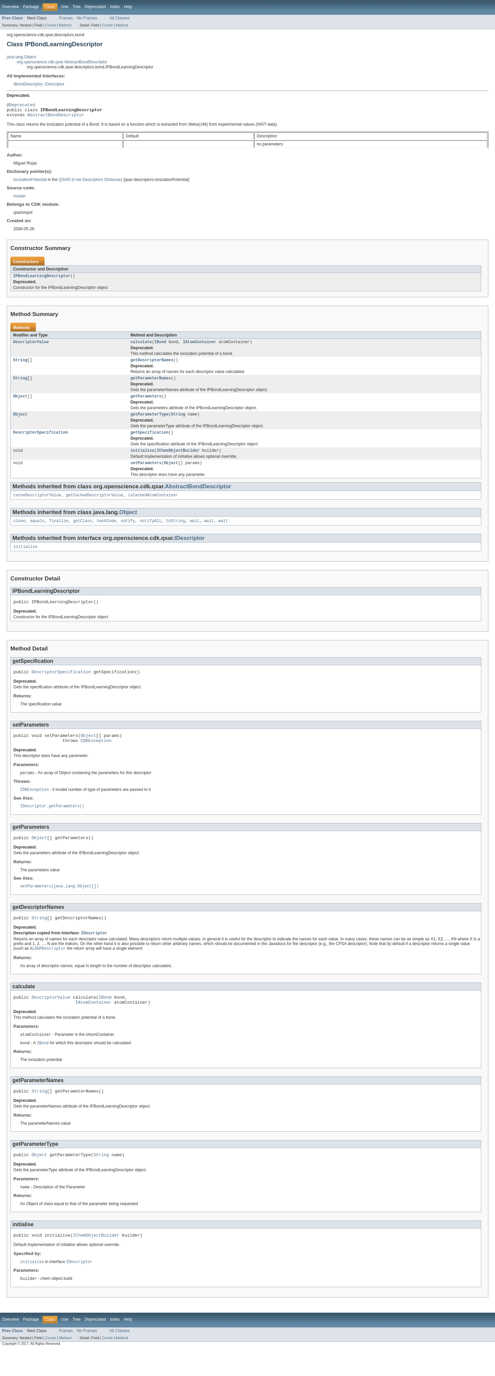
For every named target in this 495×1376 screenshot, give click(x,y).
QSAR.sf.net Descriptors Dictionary (90, 182)
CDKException (95, 755)
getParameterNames (150, 383)
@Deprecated (21, 106)
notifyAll (150, 531)
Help (128, 6)
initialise (142, 458)
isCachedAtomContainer (153, 504)
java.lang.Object (21, 57)
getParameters (145, 402)
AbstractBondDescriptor (56, 118)
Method (65, 25)
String (20, 365)
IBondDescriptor (28, 84)
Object (20, 402)
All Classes (119, 18)
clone (19, 531)
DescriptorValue (31, 346)
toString (175, 531)
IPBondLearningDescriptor (41, 279)
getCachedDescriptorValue (94, 504)
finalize (58, 531)
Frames (66, 18)
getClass (82, 531)
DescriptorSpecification (40, 440)
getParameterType (149, 421)
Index (115, 6)
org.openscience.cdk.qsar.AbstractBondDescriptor (62, 62)
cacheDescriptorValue (37, 504)
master (19, 199)
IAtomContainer (199, 346)
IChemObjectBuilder (178, 458)
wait (194, 531)
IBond (160, 346)
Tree (76, 6)
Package (31, 6)
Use (64, 6)
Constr (50, 25)
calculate (141, 346)
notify (128, 531)
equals (37, 531)
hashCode (106, 531)
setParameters (145, 472)
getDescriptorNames (151, 365)
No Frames (87, 18)
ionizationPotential (30, 182)
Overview (10, 6)
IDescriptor (54, 84)
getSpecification (149, 440)
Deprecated (95, 6)
